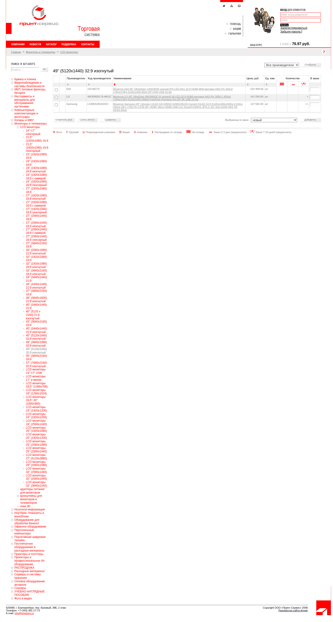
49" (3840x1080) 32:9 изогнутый (36, 344)
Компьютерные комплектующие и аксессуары (26, 113)
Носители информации (29, 509)
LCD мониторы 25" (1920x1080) (36, 429)
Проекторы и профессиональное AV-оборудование (29, 561)
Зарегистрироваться (293, 28)
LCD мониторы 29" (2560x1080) (36, 463)
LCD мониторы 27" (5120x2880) (36, 456)
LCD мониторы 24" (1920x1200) (36, 415)
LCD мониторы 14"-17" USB (36, 371)
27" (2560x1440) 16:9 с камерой (36, 231)
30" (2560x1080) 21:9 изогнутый (36, 251)
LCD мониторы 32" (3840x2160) (36, 484)
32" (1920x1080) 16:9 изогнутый (36, 265)
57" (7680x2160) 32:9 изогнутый (36, 364)
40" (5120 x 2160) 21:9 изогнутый (33, 315)
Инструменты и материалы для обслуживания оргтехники (24, 101)
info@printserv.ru (24, 613)
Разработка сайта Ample (293, 610)
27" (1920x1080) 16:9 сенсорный (36, 210)
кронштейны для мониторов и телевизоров (31, 499)
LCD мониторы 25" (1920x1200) (36, 436)
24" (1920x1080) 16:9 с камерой (36, 176)
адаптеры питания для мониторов (32, 491)
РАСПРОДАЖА (24, 567)
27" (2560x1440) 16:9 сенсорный (36, 238)
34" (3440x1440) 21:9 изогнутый (36, 286)
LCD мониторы (69, 52)
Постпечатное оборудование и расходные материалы (29, 547)
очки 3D (25, 506)
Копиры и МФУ (24, 120)
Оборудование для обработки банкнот (26, 521)
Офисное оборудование (30, 526)
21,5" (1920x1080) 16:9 (37, 139)
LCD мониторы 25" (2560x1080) (36, 443)
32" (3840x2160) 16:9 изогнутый (36, 272)
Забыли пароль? (291, 31)
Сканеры (20, 588)
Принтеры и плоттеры (28, 554)
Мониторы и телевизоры (40, 52)
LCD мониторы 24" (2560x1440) (36, 422)
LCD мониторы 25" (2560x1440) (36, 449)
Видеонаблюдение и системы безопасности (29, 84)
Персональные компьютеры (24, 531)
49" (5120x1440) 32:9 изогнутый (36, 351)
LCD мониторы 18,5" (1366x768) (37, 385)
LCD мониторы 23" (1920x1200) (36, 409)
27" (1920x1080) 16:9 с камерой (36, 204)
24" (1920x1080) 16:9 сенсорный (36, 183)
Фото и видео (23, 598)
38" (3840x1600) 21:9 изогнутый (36, 299)
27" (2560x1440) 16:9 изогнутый (36, 224)
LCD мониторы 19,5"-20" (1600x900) (36, 400)
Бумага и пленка (25, 79)
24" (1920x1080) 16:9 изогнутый (36, 169)
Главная (16, 52)
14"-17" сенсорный (33, 132)
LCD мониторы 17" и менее (36, 378)
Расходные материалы (29, 571)
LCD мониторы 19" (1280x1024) (36, 391)
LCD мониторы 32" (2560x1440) (36, 470)
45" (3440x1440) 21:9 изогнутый (36, 330)
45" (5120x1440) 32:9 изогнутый (36, 337)
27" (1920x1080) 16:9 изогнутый (36, 197)
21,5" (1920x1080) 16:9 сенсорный (37, 148)
